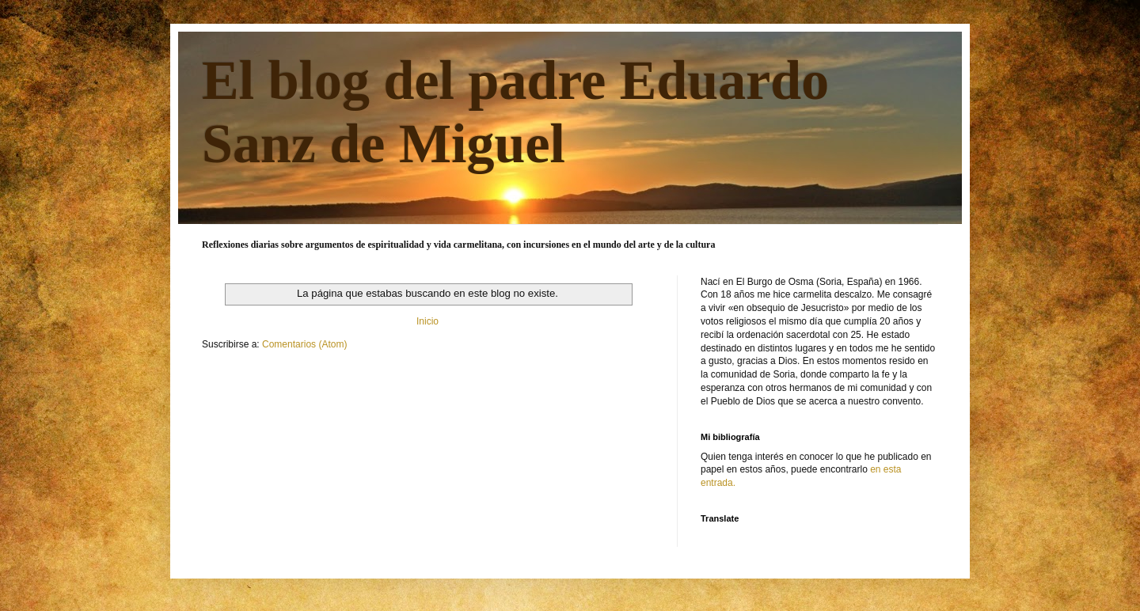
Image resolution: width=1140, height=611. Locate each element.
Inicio (427, 321)
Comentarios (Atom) (304, 344)
